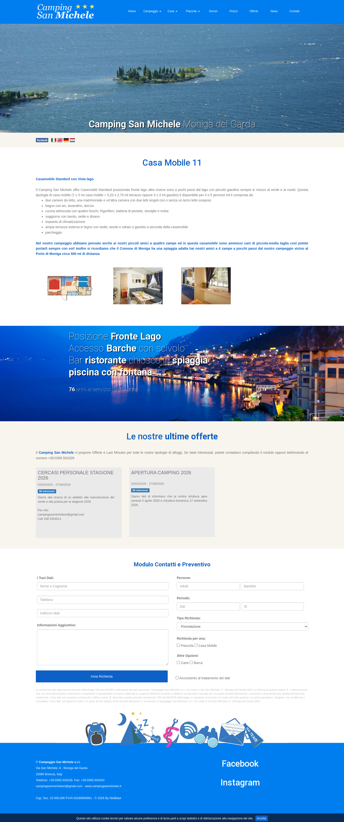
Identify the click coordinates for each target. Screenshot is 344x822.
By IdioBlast (113, 798)
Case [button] (172, 11)
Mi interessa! (46, 491)
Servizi (213, 11)
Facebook (240, 764)
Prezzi (233, 11)
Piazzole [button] (193, 11)
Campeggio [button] (152, 11)
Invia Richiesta (101, 676)
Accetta (261, 818)
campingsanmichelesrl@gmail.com (59, 786)
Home (132, 11)
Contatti (294, 11)
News (274, 11)
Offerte (253, 11)
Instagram (240, 783)
